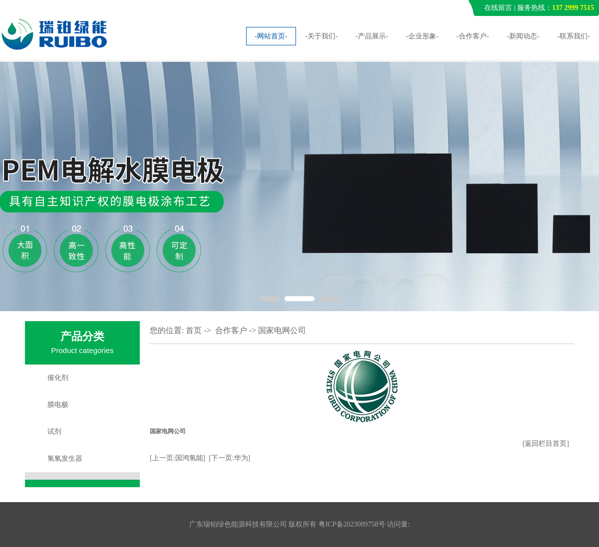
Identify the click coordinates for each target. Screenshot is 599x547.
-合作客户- (472, 36)
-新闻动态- (523, 36)
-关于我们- (321, 36)
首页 (194, 330)
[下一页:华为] (229, 458)
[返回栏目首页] (546, 443)
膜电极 (57, 404)
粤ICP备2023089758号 (351, 524)
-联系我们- (573, 36)
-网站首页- (271, 36)
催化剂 (57, 377)
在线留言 (498, 7)
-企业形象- (422, 36)
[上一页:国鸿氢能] (177, 458)
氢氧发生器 (64, 458)
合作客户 (231, 330)
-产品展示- (371, 36)
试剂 (54, 431)
